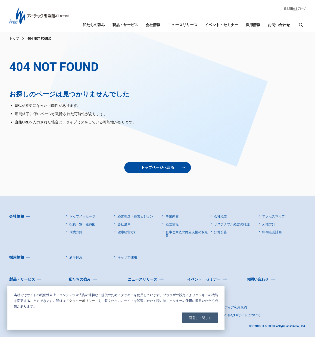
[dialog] (116, 308)
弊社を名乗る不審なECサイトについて (233, 315)
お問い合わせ (279, 25)
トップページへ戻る (157, 167)
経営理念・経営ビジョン (135, 216)
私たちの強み (94, 25)
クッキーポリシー (82, 301)
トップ (14, 38)
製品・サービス (125, 25)
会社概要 (220, 216)
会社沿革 (124, 224)
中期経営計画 (272, 232)
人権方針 (268, 224)
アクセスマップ (273, 216)
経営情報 (172, 224)
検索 (301, 26)
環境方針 (75, 232)
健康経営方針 (127, 232)
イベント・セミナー (221, 25)
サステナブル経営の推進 (232, 224)
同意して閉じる (200, 318)
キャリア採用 (127, 257)
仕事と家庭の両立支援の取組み (187, 233)
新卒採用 (75, 257)
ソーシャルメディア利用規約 (226, 307)
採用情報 (253, 25)
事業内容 (172, 216)
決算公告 (220, 232)
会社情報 (153, 25)
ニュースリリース (182, 25)
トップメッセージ (82, 216)
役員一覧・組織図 (82, 224)
